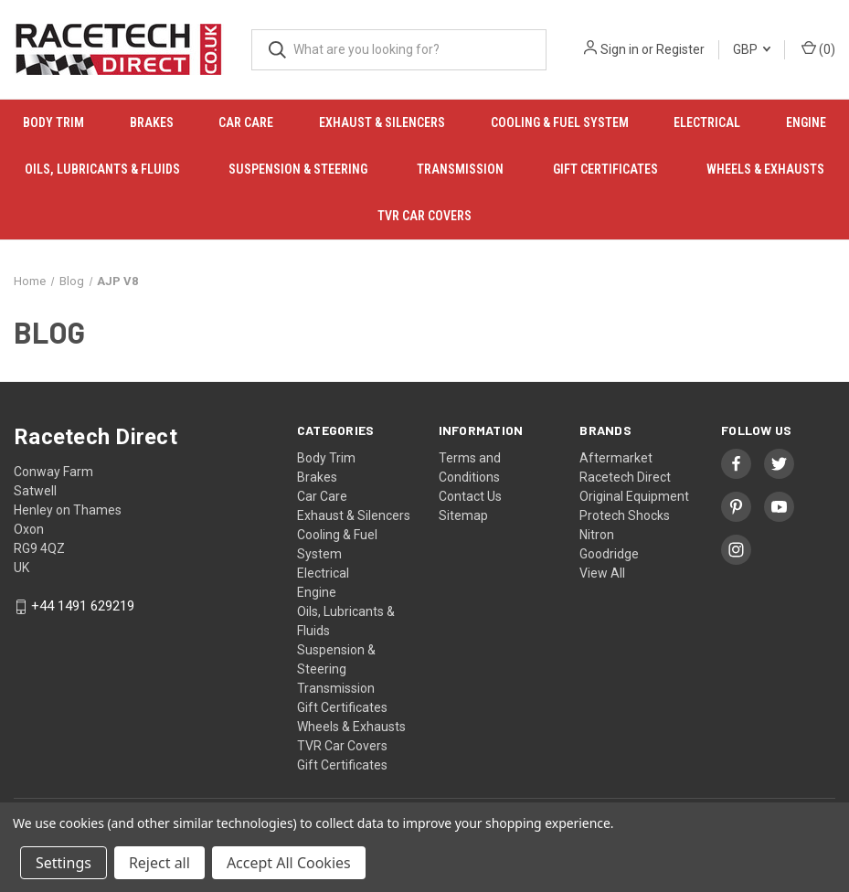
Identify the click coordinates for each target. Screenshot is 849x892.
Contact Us (470, 496)
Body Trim (53, 122)
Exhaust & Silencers (382, 122)
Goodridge (609, 554)
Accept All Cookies (289, 863)
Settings (63, 863)
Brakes (152, 122)
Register (680, 49)
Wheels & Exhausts (765, 169)
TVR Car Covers (424, 215)
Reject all (159, 863)
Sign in (619, 49)
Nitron (596, 534)
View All (602, 573)
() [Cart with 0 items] (818, 48)
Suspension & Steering (297, 169)
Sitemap (463, 515)
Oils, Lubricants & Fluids (102, 169)
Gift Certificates (605, 169)
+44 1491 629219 (82, 607)
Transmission (460, 169)
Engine (316, 592)
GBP (751, 49)
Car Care (245, 122)
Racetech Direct (625, 477)
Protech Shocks (624, 515)
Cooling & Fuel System (560, 122)
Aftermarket (616, 458)
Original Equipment (634, 496)
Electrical (707, 122)
